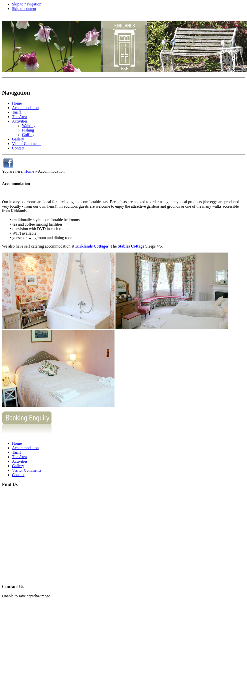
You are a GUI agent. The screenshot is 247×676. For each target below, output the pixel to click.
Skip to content (24, 8)
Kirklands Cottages (91, 246)
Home (29, 171)
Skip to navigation (26, 4)
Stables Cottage (131, 246)
